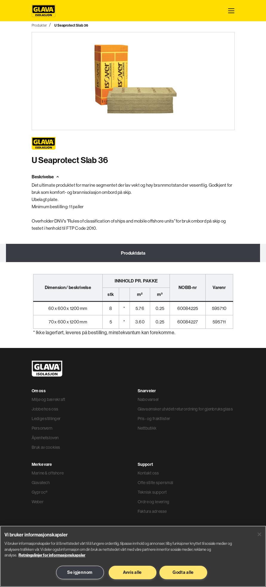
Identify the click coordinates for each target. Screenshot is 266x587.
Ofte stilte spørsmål (155, 483)
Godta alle (183, 572)
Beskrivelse (43, 177)
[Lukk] (259, 534)
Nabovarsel (148, 400)
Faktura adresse (152, 512)
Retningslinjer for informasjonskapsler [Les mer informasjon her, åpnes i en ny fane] (52, 555)
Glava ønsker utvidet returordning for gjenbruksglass (185, 409)
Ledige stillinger (46, 419)
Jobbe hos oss (45, 409)
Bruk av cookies (46, 448)
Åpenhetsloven (45, 438)
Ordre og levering (154, 502)
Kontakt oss (148, 473)
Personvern (42, 428)
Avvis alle (132, 572)
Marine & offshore (48, 473)
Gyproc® (40, 492)
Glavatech (41, 483)
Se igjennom (80, 572)
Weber (38, 502)
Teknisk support (152, 492)
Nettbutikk (147, 428)
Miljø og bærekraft (48, 400)
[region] (133, 556)
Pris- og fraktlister (154, 419)
